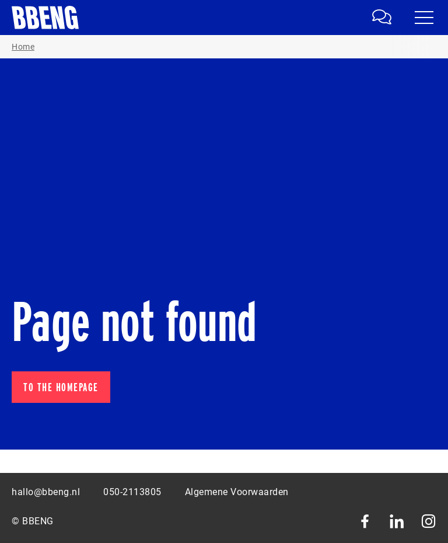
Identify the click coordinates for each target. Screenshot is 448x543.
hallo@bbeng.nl (46, 491)
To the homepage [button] (61, 387)
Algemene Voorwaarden (237, 491)
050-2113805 (132, 491)
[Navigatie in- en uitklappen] (424, 17)
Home (23, 46)
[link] (384, 17)
